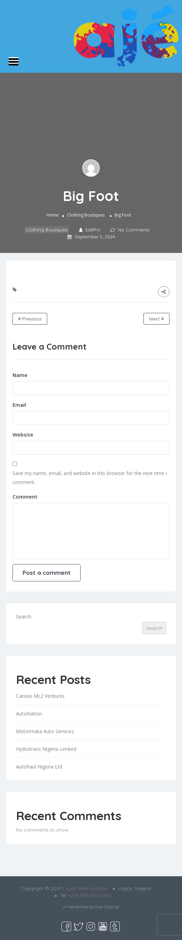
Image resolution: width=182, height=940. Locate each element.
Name (20, 374)
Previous (30, 319)
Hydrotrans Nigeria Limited (46, 749)
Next (156, 319)
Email (19, 404)
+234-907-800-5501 (89, 895)
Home (53, 215)
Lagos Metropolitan (85, 888)
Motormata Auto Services (45, 731)
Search (23, 616)
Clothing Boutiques (86, 215)
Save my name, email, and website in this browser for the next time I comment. (90, 477)
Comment (25, 496)
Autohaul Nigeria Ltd (39, 766)
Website (23, 434)
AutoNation (29, 713)
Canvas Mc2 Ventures (40, 696)
